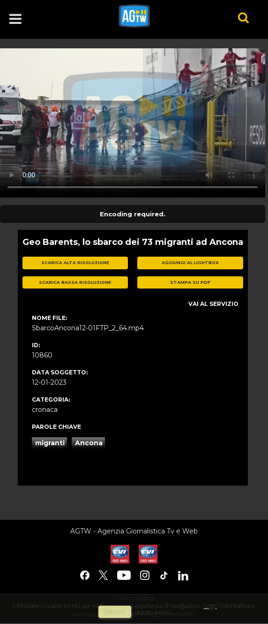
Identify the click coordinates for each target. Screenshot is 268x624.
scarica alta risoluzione (75, 262)
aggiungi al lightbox (190, 262)
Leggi (209, 605)
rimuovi (114, 612)
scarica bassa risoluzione (75, 282)
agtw (165, 16)
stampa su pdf (190, 282)
